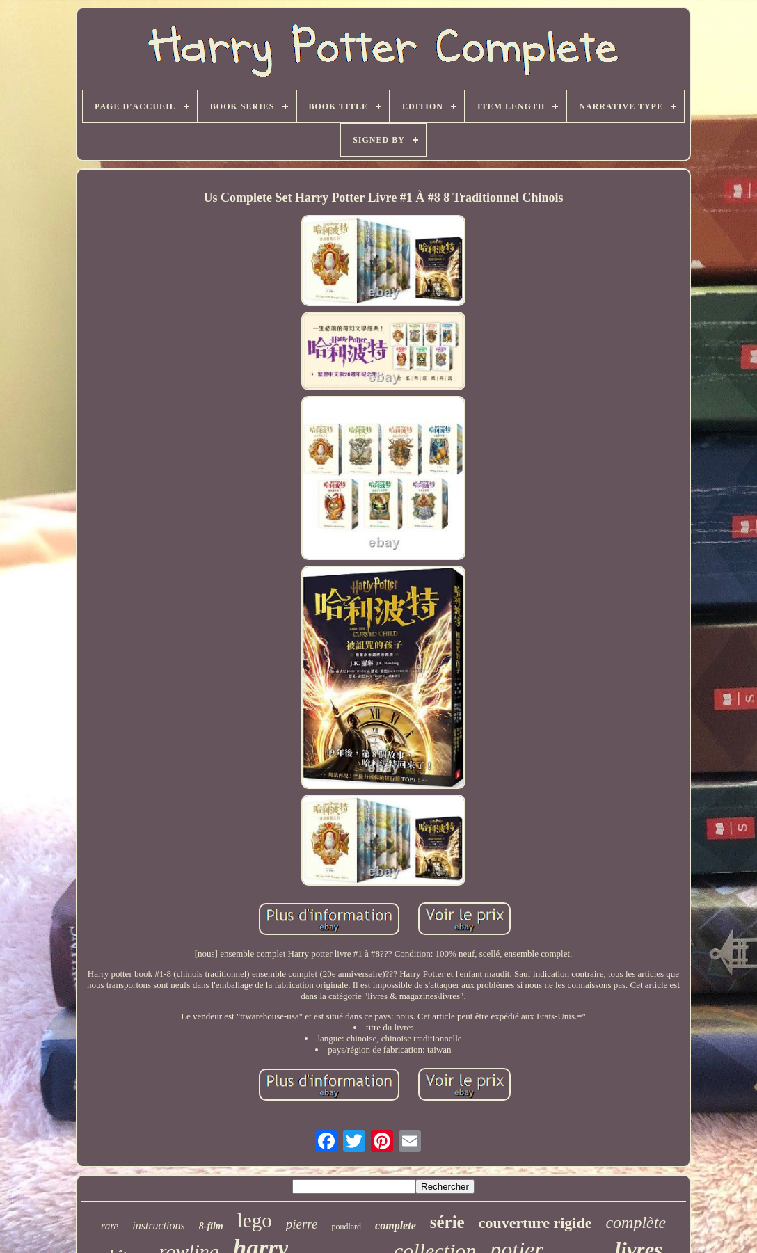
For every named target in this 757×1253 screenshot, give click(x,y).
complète (635, 1222)
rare (109, 1225)
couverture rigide (535, 1222)
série (447, 1222)
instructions (158, 1225)
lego (254, 1220)
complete (395, 1225)
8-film (211, 1226)
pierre (302, 1224)
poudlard (346, 1226)
